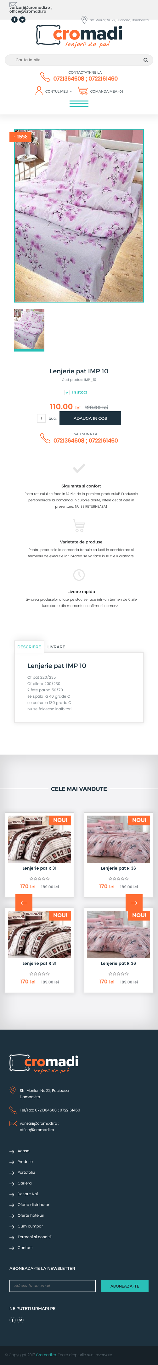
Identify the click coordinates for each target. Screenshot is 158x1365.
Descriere (29, 646)
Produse (21, 1162)
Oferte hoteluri (26, 1216)
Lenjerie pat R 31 (40, 868)
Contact (21, 1248)
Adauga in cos (90, 418)
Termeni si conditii (30, 1237)
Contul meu (58, 91)
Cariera (20, 1184)
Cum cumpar (26, 1227)
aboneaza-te (124, 1286)
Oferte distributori (29, 1205)
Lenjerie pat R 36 (118, 868)
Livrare (56, 646)
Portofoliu (22, 1173)
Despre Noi (23, 1194)
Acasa (19, 1151)
